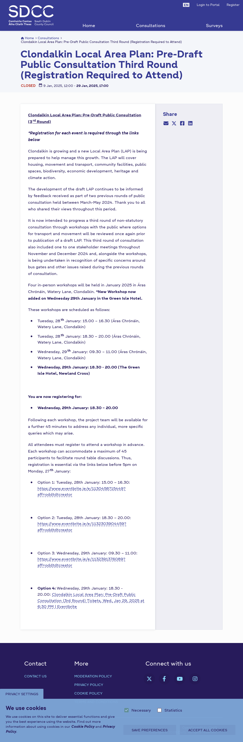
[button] (186, 4)
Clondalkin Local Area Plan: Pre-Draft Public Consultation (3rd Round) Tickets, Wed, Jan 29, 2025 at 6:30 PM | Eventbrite (90, 600)
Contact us (35, 676)
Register (233, 5)
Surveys (214, 25)
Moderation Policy (93, 676)
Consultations (150, 25)
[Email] (166, 124)
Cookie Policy (88, 693)
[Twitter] (174, 124)
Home (89, 25)
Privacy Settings (22, 694)
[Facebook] (182, 124)
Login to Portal (208, 5)
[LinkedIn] (190, 124)
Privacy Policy (88, 684)
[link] (149, 679)
